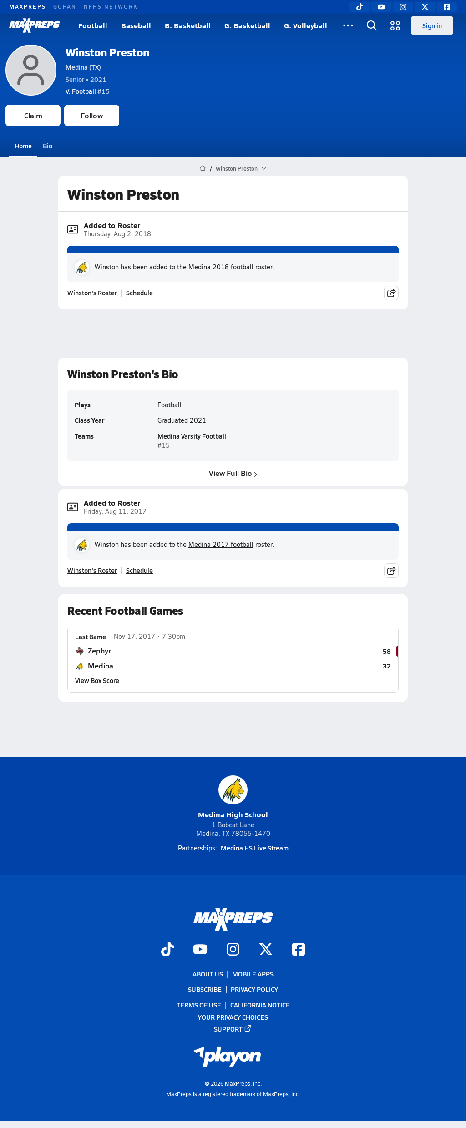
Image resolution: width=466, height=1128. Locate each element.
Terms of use (199, 1005)
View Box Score (97, 679)
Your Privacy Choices (233, 1017)
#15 (88, 91)
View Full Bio (233, 473)
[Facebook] (447, 7)
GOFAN (64, 6)
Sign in (432, 25)
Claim (33, 115)
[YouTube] (381, 7)
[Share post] (391, 293)
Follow (92, 115)
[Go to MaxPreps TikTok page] (167, 950)
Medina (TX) (83, 67)
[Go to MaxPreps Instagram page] (233, 950)
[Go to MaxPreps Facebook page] (298, 950)
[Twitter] (425, 7)
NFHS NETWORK (111, 6)
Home (23, 145)
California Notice (260, 1005)
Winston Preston (107, 52)
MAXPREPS (27, 6)
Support (233, 1028)
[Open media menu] (395, 25)
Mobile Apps (253, 973)
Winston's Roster (92, 292)
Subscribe (205, 989)
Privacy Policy (254, 989)
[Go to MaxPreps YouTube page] (200, 950)
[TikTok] (360, 7)
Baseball (136, 25)
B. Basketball (188, 25)
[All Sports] (348, 25)
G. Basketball (247, 25)
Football (92, 25)
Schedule (139, 292)
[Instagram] (403, 7)
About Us (207, 973)
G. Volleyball (305, 25)
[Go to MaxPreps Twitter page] (265, 950)
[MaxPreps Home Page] (202, 168)
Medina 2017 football (220, 544)
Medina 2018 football (220, 267)
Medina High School (233, 797)
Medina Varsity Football (191, 435)
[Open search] (372, 25)
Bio (47, 145)
